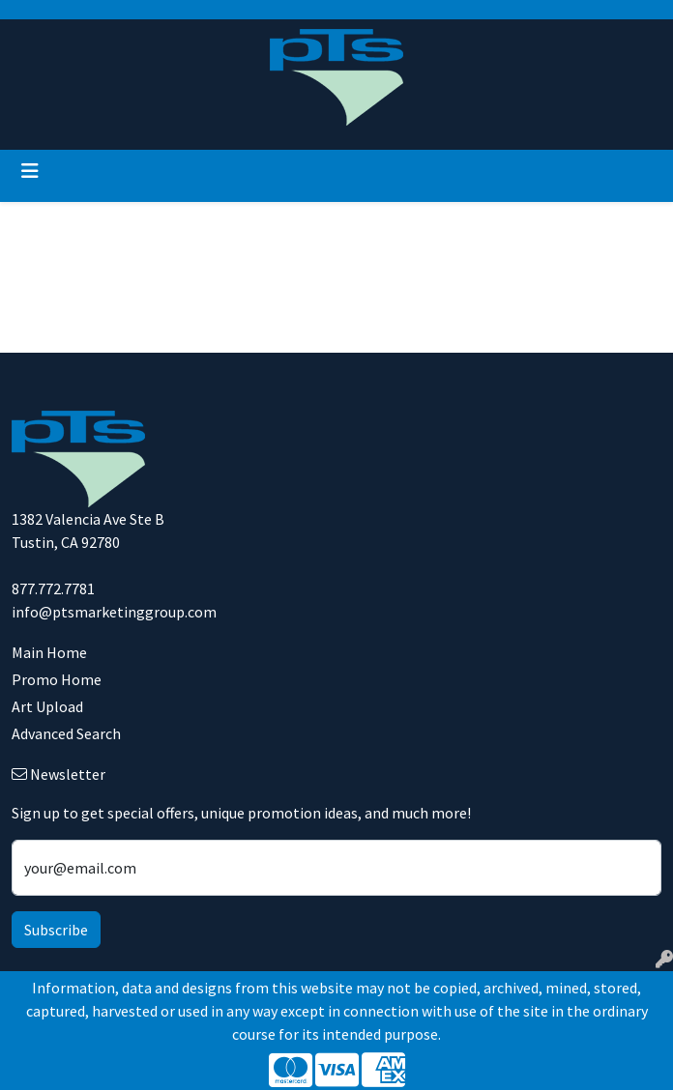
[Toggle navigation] (30, 171)
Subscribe (56, 929)
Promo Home (57, 679)
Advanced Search (66, 733)
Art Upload (47, 706)
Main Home (49, 652)
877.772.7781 (53, 588)
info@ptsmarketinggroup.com (114, 611)
